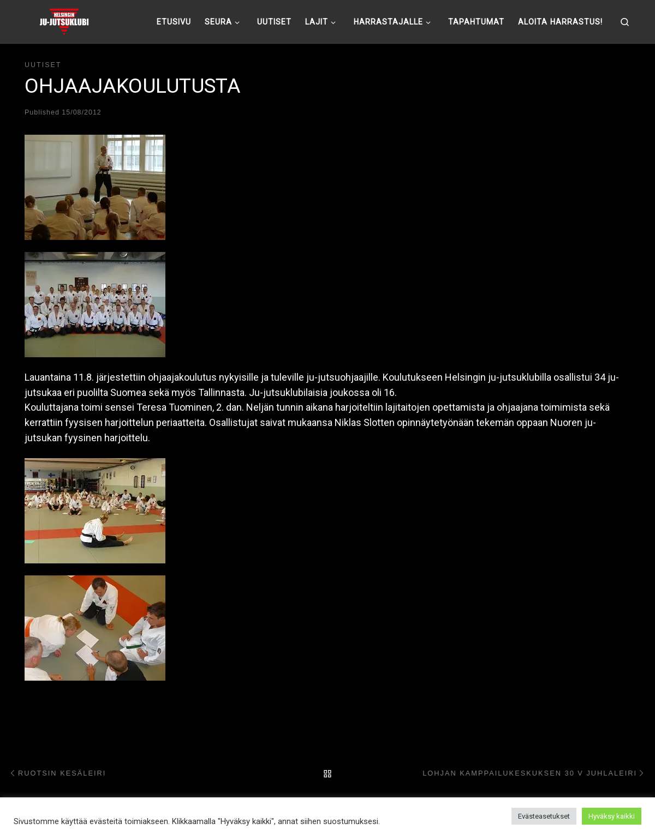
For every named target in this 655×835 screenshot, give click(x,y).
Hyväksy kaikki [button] (611, 816)
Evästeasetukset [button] (544, 816)
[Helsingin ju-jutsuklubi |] (64, 20)
